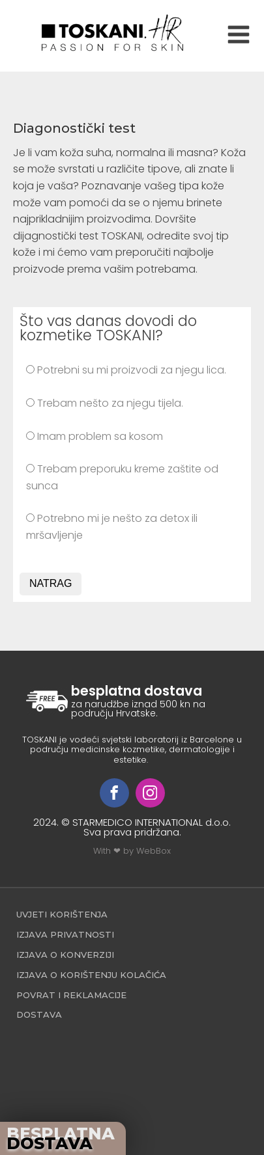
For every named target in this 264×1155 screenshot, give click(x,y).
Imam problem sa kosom (94, 436)
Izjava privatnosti (65, 934)
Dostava (39, 1014)
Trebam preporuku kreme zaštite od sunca (122, 477)
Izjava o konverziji (65, 954)
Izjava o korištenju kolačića (91, 975)
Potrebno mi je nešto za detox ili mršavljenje (112, 527)
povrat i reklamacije (71, 995)
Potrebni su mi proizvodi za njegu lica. (126, 369)
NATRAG (50, 583)
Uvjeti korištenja (62, 914)
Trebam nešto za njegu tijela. (104, 403)
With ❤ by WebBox (132, 851)
